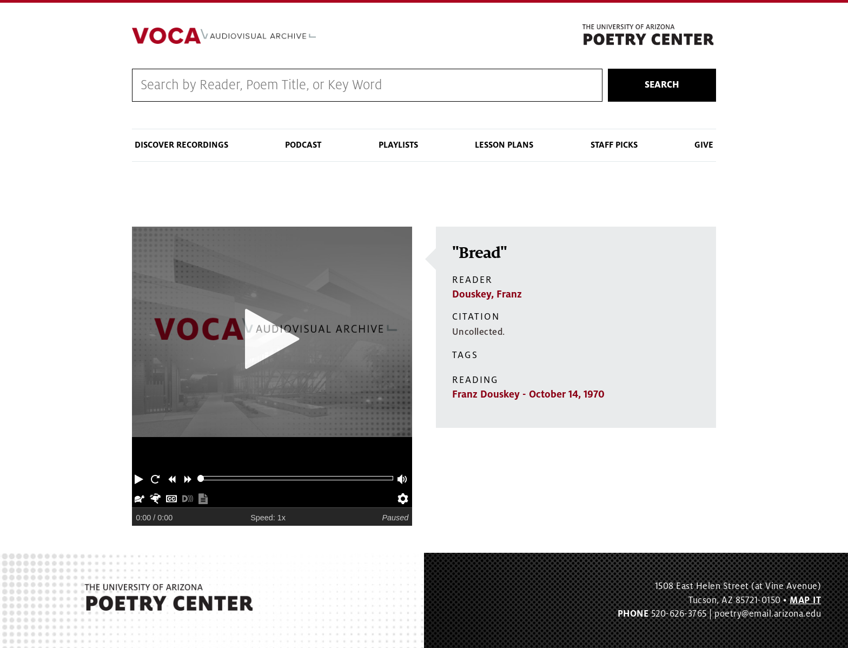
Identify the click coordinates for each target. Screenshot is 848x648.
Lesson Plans (504, 145)
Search (662, 85)
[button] (140, 478)
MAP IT (805, 600)
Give (703, 145)
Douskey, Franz (487, 294)
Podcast (303, 145)
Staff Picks (614, 145)
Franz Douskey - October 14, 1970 (528, 394)
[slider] (200, 478)
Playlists (398, 145)
